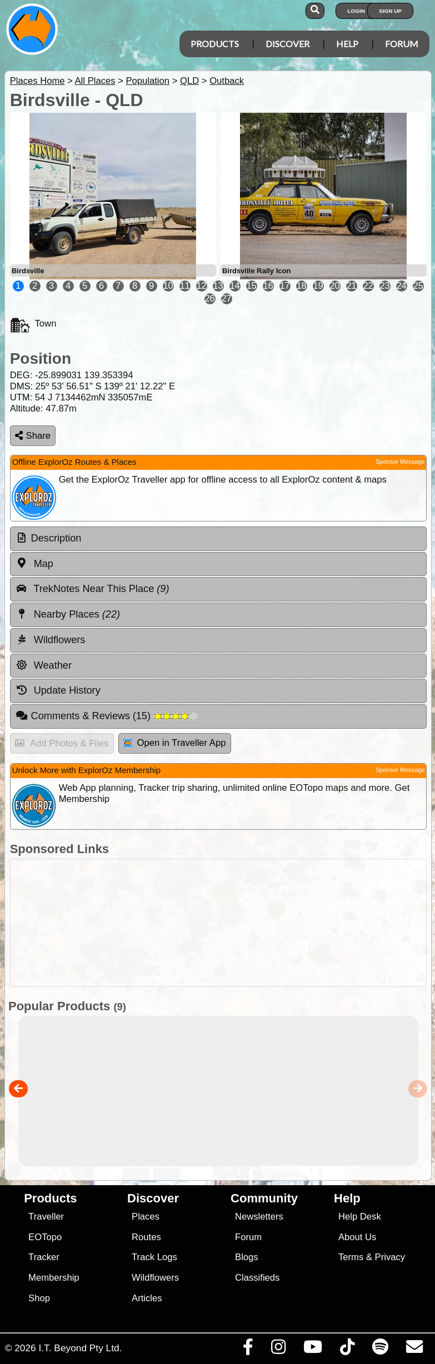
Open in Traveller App (174, 743)
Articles (147, 1298)
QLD (189, 81)
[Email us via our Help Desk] (414, 1349)
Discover (287, 43)
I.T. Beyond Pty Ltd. (80, 1347)
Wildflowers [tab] (51, 639)
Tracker (43, 1257)
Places (145, 1216)
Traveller (46, 1216)
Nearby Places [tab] (68, 614)
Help (347, 43)
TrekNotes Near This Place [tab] (92, 588)
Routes (146, 1237)
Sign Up (390, 11)
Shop (39, 1298)
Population (147, 81)
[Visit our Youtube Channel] (312, 1349)
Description (56, 538)
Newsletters (259, 1216)
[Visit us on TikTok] (347, 1349)
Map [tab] (34, 563)
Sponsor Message (400, 461)
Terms (350, 1257)
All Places (95, 81)
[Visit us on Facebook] (247, 1349)
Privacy (390, 1257)
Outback (226, 81)
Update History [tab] (58, 690)
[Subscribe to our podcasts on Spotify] (380, 1349)
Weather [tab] (44, 665)
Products (215, 43)
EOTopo (45, 1237)
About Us (357, 1237)
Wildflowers (155, 1277)
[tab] (218, 538)
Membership (53, 1277)
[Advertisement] (223, 922)
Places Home (37, 81)
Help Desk (359, 1216)
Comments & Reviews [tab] (107, 715)
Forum (401, 43)
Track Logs (154, 1257)
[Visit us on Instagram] (278, 1349)
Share (33, 435)
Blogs (246, 1257)
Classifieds (257, 1277)
